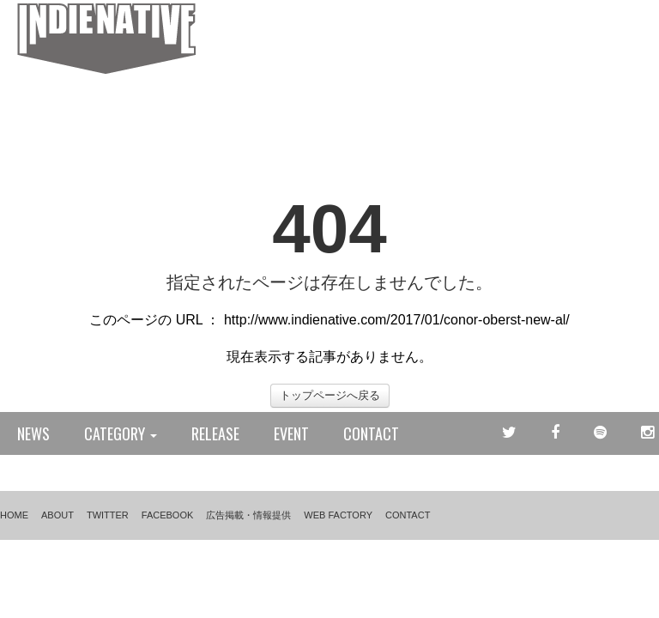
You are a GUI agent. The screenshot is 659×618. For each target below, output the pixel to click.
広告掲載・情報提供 (248, 515)
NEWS (33, 433)
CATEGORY (120, 433)
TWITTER (108, 515)
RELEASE (215, 433)
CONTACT (371, 433)
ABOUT (57, 515)
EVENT (291, 433)
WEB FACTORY (338, 515)
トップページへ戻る (330, 395)
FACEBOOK (168, 515)
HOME (14, 515)
